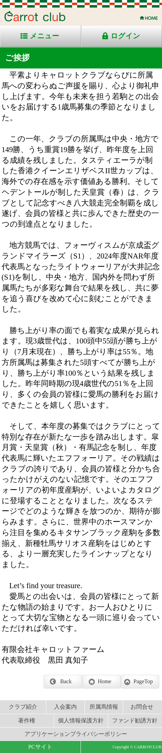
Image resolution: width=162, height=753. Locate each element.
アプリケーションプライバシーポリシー (75, 734)
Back (65, 681)
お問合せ (141, 707)
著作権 (26, 720)
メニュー (44, 36)
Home (104, 681)
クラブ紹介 (23, 707)
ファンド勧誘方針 (135, 720)
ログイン (125, 36)
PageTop (143, 681)
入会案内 (65, 707)
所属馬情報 (104, 707)
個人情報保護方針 (81, 720)
